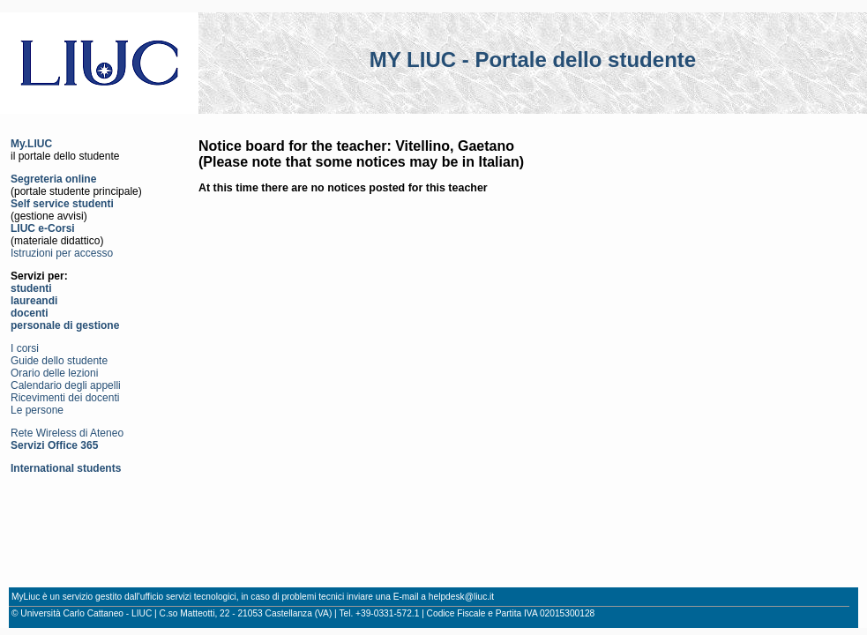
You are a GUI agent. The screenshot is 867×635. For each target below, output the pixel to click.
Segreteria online (53, 179)
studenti (31, 288)
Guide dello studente (59, 361)
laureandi (34, 301)
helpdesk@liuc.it (461, 596)
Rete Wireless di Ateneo (67, 433)
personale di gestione (65, 325)
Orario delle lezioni (54, 373)
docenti (30, 313)
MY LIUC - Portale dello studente (533, 59)
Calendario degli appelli (66, 385)
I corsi (25, 348)
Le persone (37, 410)
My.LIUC (31, 144)
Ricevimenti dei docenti (65, 398)
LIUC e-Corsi (43, 228)
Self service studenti (62, 204)
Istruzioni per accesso (62, 253)
